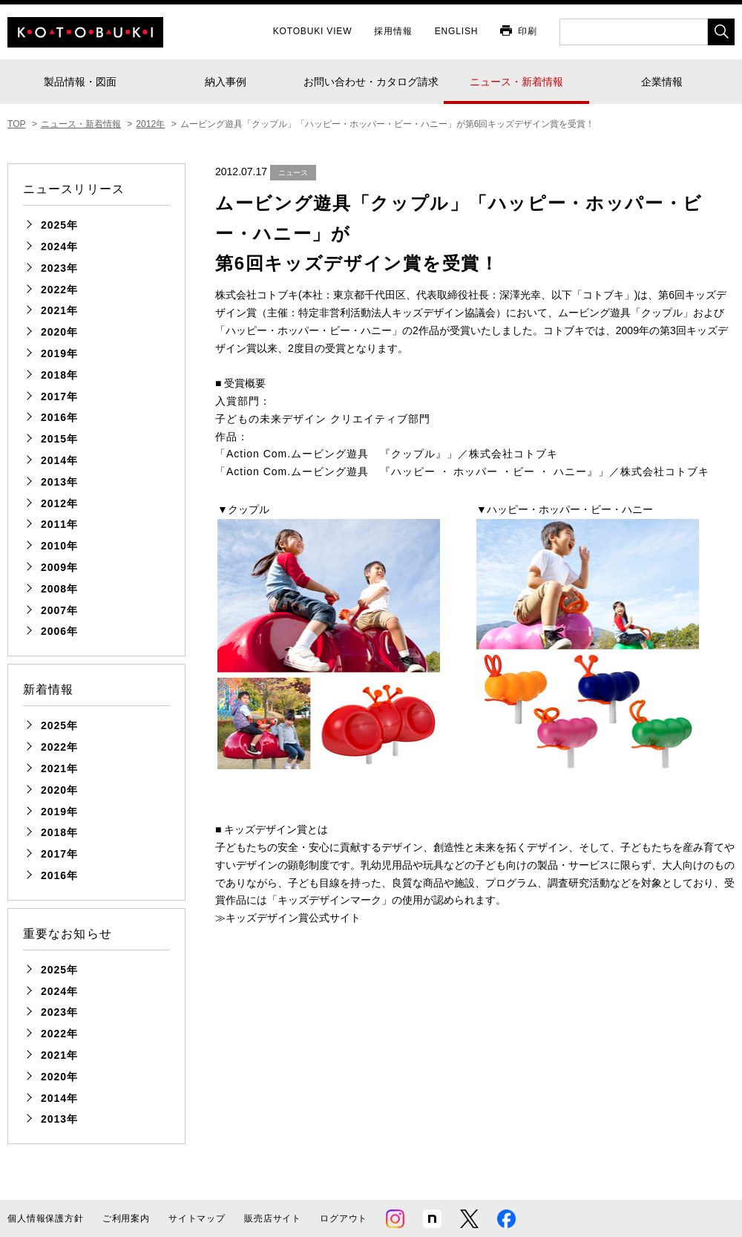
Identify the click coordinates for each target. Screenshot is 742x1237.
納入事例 (225, 82)
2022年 (59, 290)
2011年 (59, 524)
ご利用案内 (126, 1218)
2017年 (59, 396)
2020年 (59, 332)
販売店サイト (272, 1218)
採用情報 (393, 31)
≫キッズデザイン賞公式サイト (288, 918)
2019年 (59, 353)
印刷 (527, 31)
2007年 (59, 610)
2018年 (59, 375)
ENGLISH (457, 31)
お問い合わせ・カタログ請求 (371, 82)
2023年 (59, 268)
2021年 (59, 310)
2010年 (59, 546)
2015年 (59, 439)
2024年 (59, 246)
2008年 (59, 589)
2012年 (59, 503)
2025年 (59, 225)
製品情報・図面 (80, 82)
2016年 (59, 417)
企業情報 (662, 82)
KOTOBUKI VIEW (312, 31)
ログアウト (343, 1218)
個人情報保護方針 (45, 1218)
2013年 (59, 482)
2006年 (59, 631)
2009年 (59, 567)
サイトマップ (197, 1218)
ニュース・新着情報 (516, 82)
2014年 (59, 460)
